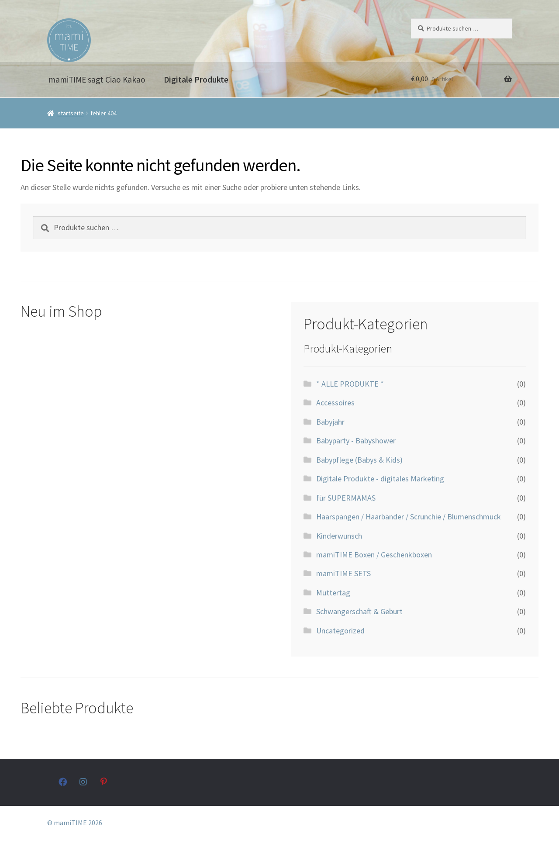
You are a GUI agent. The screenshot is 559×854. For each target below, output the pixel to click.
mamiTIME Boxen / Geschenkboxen (374, 555)
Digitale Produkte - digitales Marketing (380, 479)
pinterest (104, 782)
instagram (83, 782)
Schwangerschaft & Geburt (359, 611)
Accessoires (335, 403)
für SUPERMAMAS (346, 498)
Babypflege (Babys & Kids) (359, 460)
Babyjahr (330, 422)
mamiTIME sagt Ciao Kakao (96, 79)
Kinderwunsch (339, 536)
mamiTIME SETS (343, 573)
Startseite (71, 113)
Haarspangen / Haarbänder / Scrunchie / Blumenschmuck (408, 517)
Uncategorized (340, 631)
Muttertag (333, 593)
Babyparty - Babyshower (356, 441)
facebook (63, 782)
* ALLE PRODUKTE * (350, 384)
